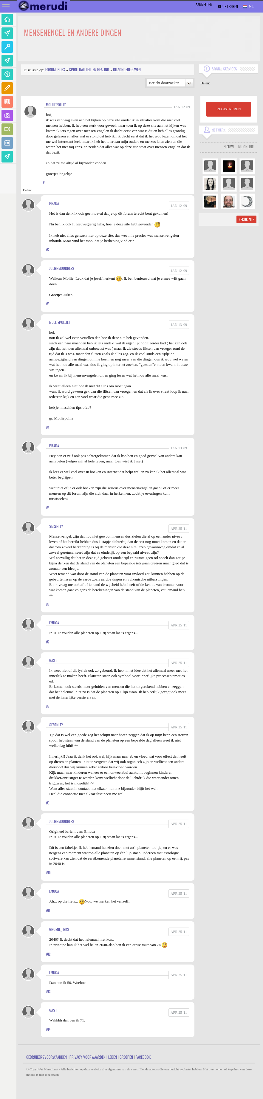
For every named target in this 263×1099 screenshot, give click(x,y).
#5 (47, 507)
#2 (47, 249)
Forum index (55, 69)
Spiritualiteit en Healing (89, 69)
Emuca (54, 622)
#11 (48, 910)
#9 (47, 803)
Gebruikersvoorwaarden (46, 1057)
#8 (47, 706)
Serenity (56, 526)
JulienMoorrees (61, 268)
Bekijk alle (246, 219)
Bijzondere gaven (127, 69)
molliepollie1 (56, 104)
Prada (54, 203)
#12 (48, 954)
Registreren (228, 6)
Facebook (143, 1057)
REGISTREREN (228, 109)
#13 (48, 991)
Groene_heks (59, 929)
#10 (48, 872)
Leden (112, 1057)
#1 (44, 182)
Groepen (126, 1057)
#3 (47, 303)
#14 (48, 1029)
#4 (47, 427)
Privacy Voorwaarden (87, 1057)
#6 (47, 604)
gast (53, 660)
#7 (47, 642)
